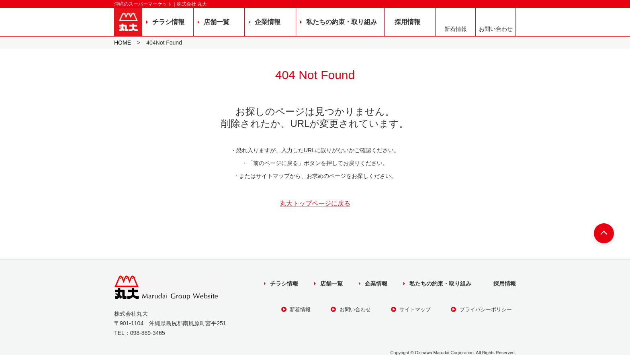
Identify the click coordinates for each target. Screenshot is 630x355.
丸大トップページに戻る (315, 203)
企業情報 (267, 21)
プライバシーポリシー (481, 309)
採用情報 (407, 21)
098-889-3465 (147, 333)
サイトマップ (411, 309)
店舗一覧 (216, 21)
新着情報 (455, 29)
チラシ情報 (168, 21)
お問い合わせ (496, 29)
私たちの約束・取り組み (341, 21)
